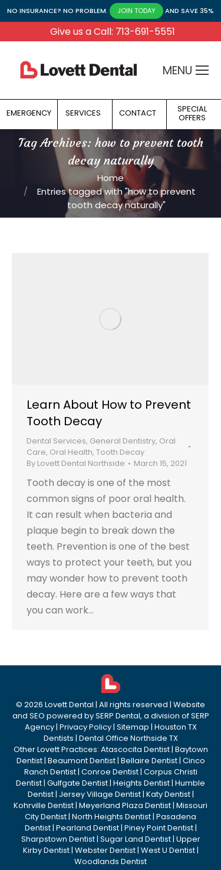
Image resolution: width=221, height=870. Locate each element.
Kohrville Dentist (44, 805)
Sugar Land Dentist (135, 839)
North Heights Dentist (111, 816)
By (76, 463)
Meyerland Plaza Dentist (125, 805)
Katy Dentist (168, 794)
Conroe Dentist (109, 771)
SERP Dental (117, 715)
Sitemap (133, 727)
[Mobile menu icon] (202, 70)
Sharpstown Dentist (58, 839)
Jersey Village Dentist (100, 794)
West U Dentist (168, 850)
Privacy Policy (85, 727)
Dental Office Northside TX (128, 738)
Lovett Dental (69, 704)
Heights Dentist (141, 783)
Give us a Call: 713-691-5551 (112, 31)
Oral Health (71, 452)
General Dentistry (123, 441)
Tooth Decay (120, 452)
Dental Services (56, 441)
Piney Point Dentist (158, 827)
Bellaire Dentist (149, 760)
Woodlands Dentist (110, 861)
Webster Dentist (105, 850)
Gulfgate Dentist (77, 783)
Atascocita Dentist (135, 749)
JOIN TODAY (136, 10)
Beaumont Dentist (82, 760)
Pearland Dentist (87, 827)
